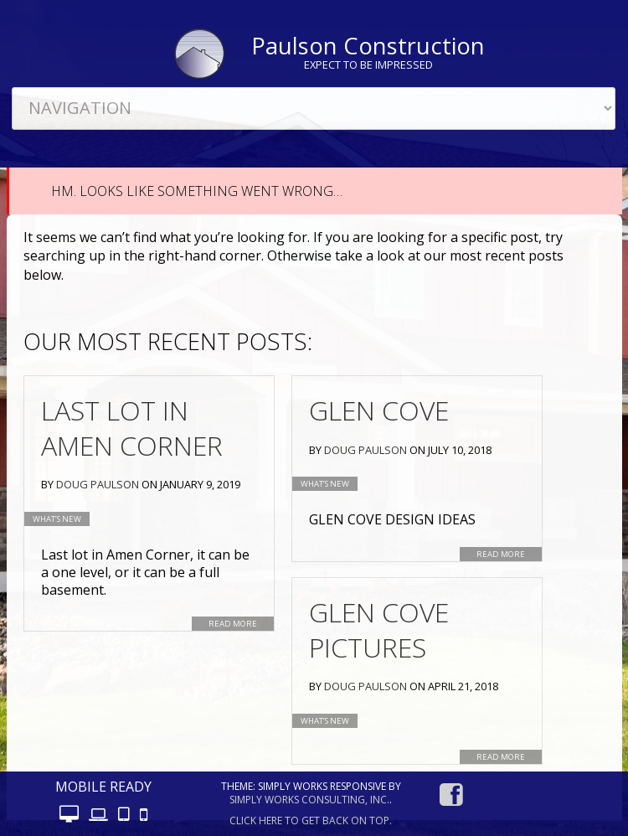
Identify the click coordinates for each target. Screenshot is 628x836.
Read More (232, 623)
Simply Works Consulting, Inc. (309, 799)
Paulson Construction (368, 45)
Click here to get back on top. (310, 820)
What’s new (57, 518)
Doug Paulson (97, 484)
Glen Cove (379, 410)
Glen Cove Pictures (379, 629)
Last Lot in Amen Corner (132, 427)
